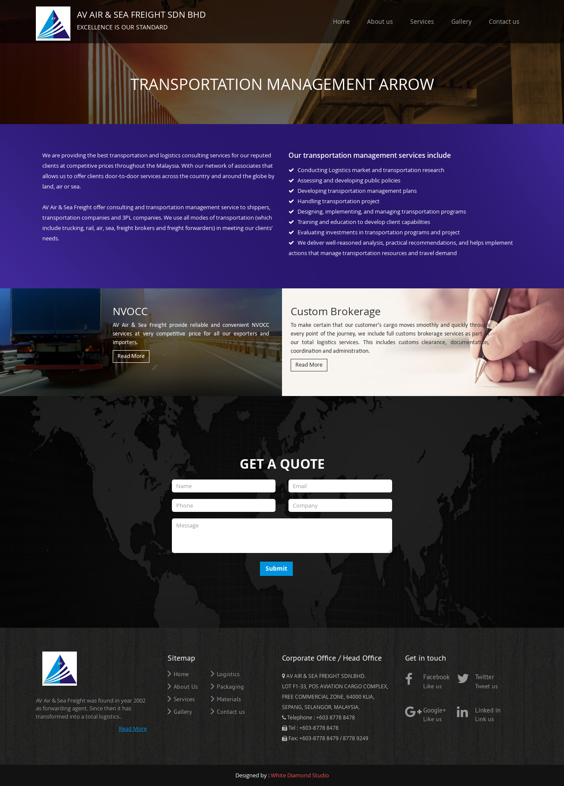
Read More (131, 356)
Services (422, 21)
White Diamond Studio (300, 775)
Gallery (461, 21)
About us (380, 21)
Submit (276, 568)
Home (341, 21)
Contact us (504, 21)
